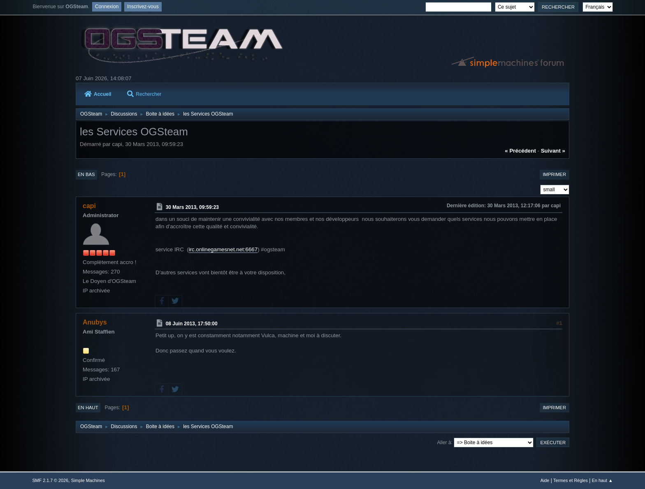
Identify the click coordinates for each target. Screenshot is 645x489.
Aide (545, 480)
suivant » (553, 151)
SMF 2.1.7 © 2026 (50, 480)
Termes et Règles (570, 480)
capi (89, 205)
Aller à (444, 442)
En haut (88, 407)
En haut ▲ (602, 480)
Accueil (97, 94)
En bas (86, 174)
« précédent (520, 151)
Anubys (95, 322)
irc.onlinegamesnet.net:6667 (223, 249)
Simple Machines (88, 480)
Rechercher (144, 94)
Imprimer (554, 174)
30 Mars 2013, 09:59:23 (192, 207)
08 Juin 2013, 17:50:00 (192, 324)
